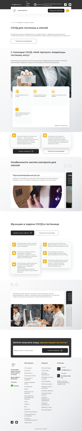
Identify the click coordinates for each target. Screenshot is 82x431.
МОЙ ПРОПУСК (20, 11)
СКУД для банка (46, 368)
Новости (27, 404)
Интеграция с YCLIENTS (28, 379)
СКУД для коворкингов (45, 403)
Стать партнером (46, 410)
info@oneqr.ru (16, 4)
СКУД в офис (45, 370)
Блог (25, 406)
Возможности (28, 373)
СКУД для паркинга (47, 390)
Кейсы (26, 389)
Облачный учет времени (28, 392)
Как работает (28, 386)
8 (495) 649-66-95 (27, 4)
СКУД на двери (45, 381)
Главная (13, 22)
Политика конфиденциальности (31, 419)
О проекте (27, 370)
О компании (28, 368)
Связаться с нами (46, 407)
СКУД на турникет (46, 384)
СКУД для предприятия (45, 374)
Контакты (27, 409)
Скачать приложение (30, 412)
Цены (26, 401)
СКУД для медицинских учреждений (45, 399)
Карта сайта (28, 422)
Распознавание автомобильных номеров (29, 397)
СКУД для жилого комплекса (46, 387)
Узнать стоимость (55, 350)
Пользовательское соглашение (30, 415)
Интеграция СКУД (29, 375)
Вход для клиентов (56, 10)
